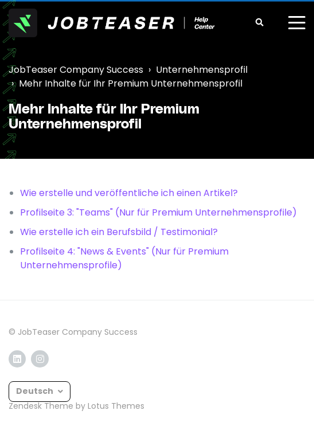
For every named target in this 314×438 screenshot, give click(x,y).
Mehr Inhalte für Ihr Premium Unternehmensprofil (130, 83)
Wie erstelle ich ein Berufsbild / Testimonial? (119, 231)
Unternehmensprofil (202, 69)
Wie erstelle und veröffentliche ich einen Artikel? (129, 193)
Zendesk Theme (41, 406)
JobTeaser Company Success (76, 69)
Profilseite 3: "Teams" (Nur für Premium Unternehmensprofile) (158, 212)
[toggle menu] (296, 23)
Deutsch (35, 391)
